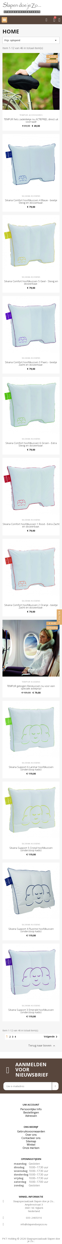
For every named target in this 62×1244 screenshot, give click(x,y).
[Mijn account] (59, 19)
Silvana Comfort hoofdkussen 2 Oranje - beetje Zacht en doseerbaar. (31, 606)
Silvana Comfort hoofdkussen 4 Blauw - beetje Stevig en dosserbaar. (31, 201)
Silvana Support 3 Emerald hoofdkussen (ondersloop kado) (31, 1011)
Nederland (34, 1211)
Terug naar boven (42, 1046)
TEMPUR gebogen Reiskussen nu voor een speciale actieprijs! (31, 687)
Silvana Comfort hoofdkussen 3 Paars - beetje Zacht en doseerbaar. (31, 363)
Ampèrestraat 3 (34, 1204)
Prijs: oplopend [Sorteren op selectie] (31, 40)
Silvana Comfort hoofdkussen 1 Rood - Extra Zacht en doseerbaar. (31, 525)
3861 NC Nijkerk (34, 1207)
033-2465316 (34, 1217)
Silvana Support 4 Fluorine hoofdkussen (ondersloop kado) (31, 930)
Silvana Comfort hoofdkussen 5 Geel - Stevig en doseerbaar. (31, 282)
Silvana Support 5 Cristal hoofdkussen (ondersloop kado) (31, 849)
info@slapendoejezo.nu (34, 1224)
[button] (46, 20)
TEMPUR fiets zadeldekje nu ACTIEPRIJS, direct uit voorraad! (31, 120)
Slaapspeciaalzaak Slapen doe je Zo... (34, 1201)
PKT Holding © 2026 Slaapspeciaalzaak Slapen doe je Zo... (31, 1240)
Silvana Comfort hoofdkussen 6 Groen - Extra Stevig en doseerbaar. (31, 444)
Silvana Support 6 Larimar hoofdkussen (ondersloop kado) (31, 768)
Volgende (51, 1037)
